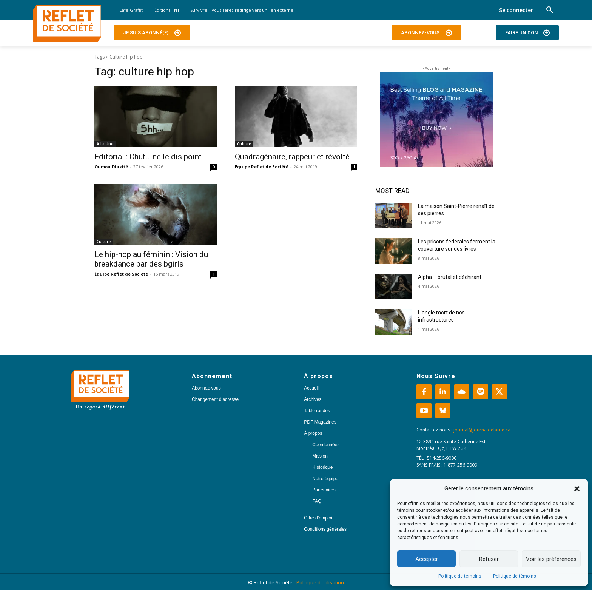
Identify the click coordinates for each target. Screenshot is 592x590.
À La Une (105, 143)
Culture (244, 143)
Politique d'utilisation (320, 582)
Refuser (489, 559)
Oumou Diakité (111, 166)
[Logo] (67, 23)
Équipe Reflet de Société (261, 166)
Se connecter (516, 10)
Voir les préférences (551, 559)
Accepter (426, 559)
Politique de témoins (459, 576)
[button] (577, 489)
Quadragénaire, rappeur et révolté (292, 156)
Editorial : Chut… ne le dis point (148, 156)
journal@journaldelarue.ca (481, 430)
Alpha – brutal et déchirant (449, 277)
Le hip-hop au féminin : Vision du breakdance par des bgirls (151, 259)
